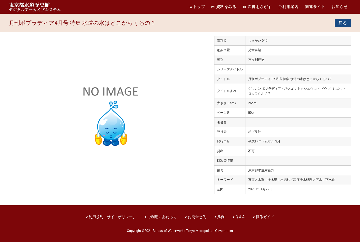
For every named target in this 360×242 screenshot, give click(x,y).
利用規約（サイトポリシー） (112, 217)
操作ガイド (265, 217)
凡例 (221, 217)
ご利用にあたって (162, 217)
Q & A (240, 217)
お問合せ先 (197, 217)
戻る (342, 23)
